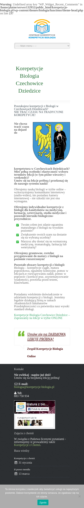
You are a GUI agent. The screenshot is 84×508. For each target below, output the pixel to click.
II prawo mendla (22, 469)
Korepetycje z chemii (24, 458)
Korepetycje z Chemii (27, 444)
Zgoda (42, 502)
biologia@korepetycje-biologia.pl (34, 386)
